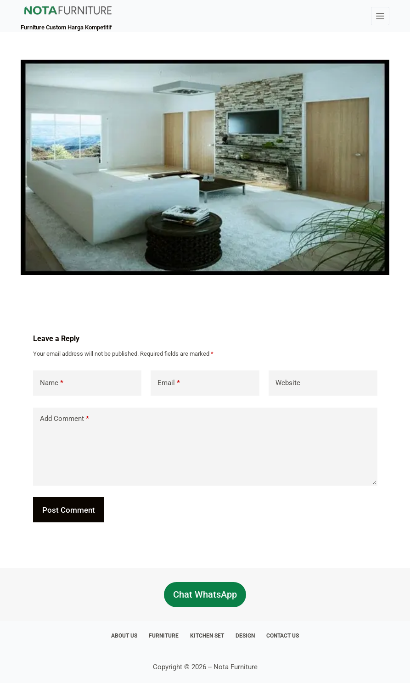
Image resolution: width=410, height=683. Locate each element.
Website (287, 383)
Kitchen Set (207, 636)
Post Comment (68, 510)
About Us (124, 636)
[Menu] (380, 16)
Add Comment (64, 419)
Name (51, 383)
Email (168, 383)
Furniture (164, 636)
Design (245, 636)
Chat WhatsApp (205, 594)
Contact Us (282, 636)
